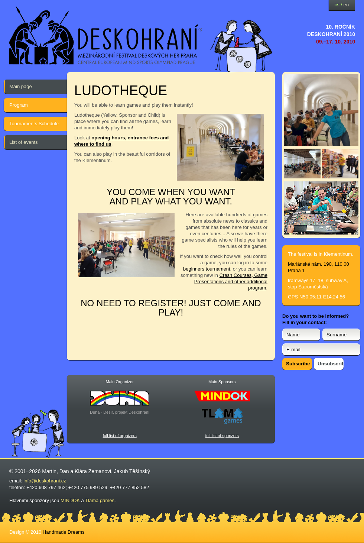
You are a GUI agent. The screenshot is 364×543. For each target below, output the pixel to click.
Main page (20, 86)
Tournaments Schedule (34, 123)
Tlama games (99, 500)
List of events (23, 142)
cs (337, 4)
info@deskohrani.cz (44, 481)
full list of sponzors (222, 435)
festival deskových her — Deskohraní (105, 35)
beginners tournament (206, 269)
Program (18, 105)
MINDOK (70, 500)
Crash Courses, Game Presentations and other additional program (230, 281)
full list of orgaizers (120, 435)
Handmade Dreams (64, 532)
